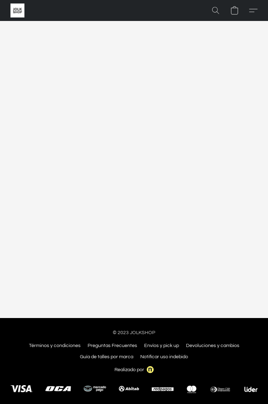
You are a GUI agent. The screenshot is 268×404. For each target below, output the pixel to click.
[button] (17, 10)
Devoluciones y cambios (212, 345)
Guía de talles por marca (106, 356)
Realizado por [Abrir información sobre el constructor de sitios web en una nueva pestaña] (134, 369)
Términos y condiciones (55, 345)
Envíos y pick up (161, 345)
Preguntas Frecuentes (112, 345)
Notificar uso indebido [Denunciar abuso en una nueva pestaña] (164, 356)
